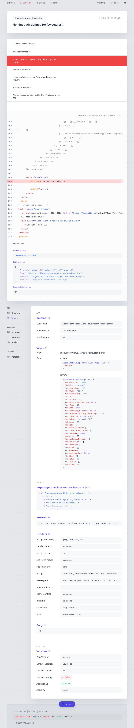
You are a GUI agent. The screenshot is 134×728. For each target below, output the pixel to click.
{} (86, 366)
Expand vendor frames (24, 43)
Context (11, 352)
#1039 (90, 380)
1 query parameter (23, 723)
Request (11, 327)
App (8, 308)
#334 (106, 363)
